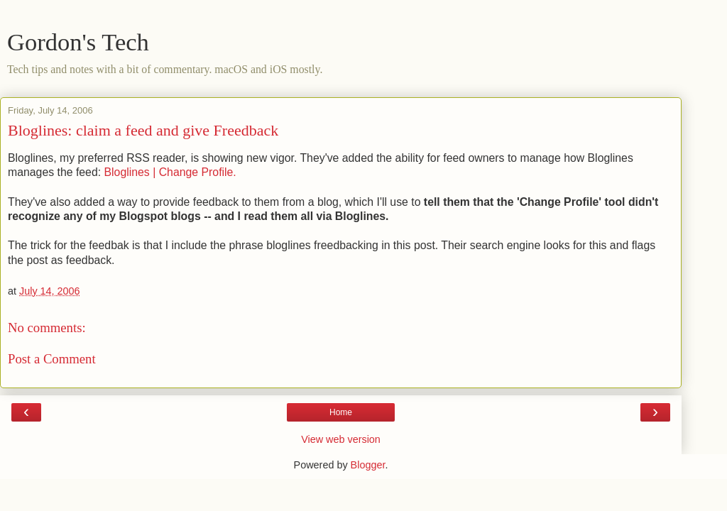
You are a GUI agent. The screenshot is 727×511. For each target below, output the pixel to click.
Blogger (368, 465)
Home (340, 412)
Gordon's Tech (78, 41)
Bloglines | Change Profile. (170, 172)
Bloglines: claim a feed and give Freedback (143, 130)
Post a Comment (52, 358)
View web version (341, 439)
